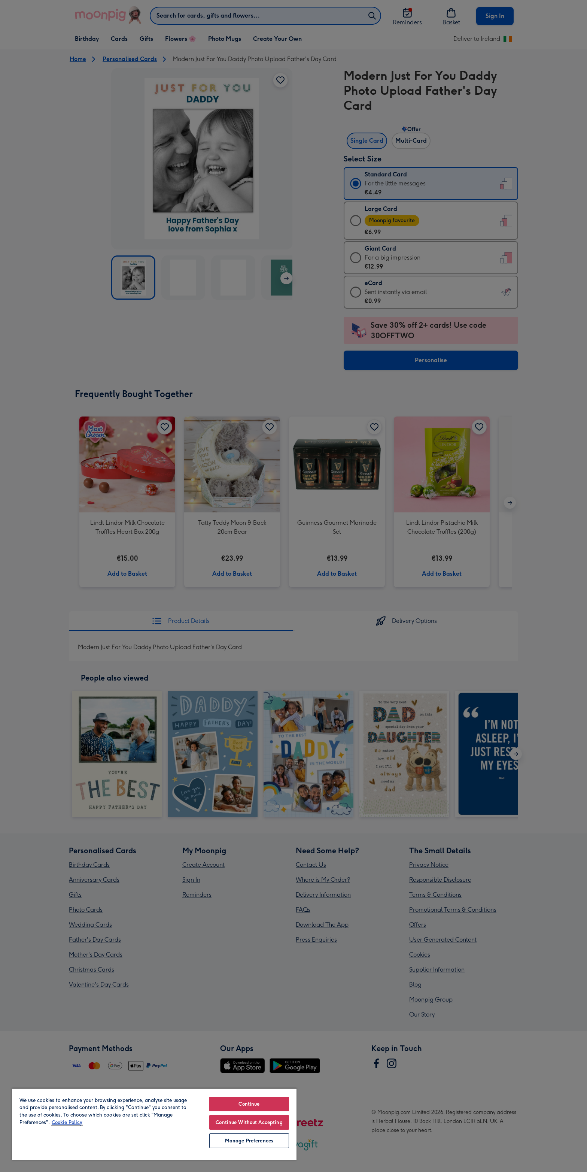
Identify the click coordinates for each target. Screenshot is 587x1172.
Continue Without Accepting (249, 1122)
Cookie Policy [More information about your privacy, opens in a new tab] (67, 1122)
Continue (248, 1104)
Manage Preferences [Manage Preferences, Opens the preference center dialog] (249, 1141)
